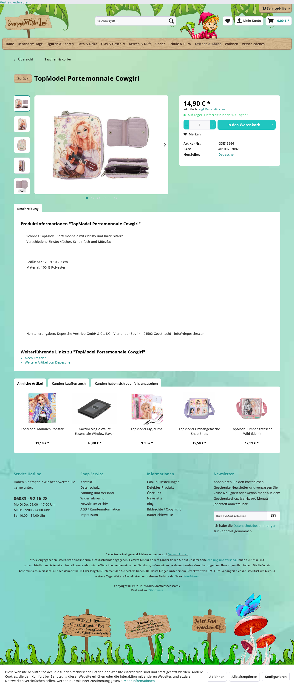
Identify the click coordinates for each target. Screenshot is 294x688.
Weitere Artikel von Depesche (45, 362)
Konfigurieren (276, 676)
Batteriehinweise (160, 515)
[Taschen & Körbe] (208, 42)
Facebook (209, 624)
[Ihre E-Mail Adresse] (240, 516)
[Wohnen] (231, 43)
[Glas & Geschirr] (113, 43)
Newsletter (155, 498)
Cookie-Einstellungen (163, 482)
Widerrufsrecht (92, 498)
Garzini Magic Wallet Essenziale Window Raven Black (95, 431)
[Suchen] (171, 21)
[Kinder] (160, 43)
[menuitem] (135, 21)
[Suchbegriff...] (135, 21)
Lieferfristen (191, 576)
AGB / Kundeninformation (100, 509)
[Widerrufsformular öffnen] (15, 2)
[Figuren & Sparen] (60, 43)
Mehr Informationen (139, 681)
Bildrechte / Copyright (164, 509)
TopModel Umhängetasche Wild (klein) (251, 431)
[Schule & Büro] (180, 43)
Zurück (22, 78)
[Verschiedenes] (253, 43)
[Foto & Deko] (87, 43)
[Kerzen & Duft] (140, 43)
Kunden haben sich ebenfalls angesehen (126, 383)
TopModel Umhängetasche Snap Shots (199, 431)
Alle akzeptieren (244, 676)
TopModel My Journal (147, 429)
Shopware (156, 590)
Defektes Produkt (160, 487)
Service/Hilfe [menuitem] (275, 8)
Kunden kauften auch (69, 383)
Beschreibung (28, 208)
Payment (151, 624)
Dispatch (86, 625)
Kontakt (86, 482)
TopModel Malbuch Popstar (42, 429)
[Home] (9, 43)
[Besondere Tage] (30, 43)
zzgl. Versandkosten (212, 109)
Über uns (154, 493)
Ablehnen (216, 676)
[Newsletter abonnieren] (273, 516)
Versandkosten (178, 554)
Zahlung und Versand (97, 493)
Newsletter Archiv (94, 504)
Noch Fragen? (33, 358)
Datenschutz (90, 487)
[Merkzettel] (228, 21)
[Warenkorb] (279, 21)
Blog (150, 504)
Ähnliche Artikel (30, 383)
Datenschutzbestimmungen (255, 525)
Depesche (226, 154)
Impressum (89, 515)
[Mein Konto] (249, 21)
